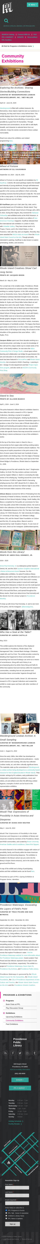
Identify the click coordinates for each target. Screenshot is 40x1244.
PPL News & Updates (15, 1218)
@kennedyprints (27, 607)
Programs (10, 1001)
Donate (19, 1080)
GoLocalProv (22, 359)
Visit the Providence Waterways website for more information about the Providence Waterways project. (20, 955)
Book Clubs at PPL (13, 1004)
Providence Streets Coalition (24, 985)
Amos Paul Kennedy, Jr (8, 566)
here (11, 141)
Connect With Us (24, 34)
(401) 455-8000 (20, 1073)
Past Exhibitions (12, 1024)
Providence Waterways (14, 966)
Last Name (9, 1192)
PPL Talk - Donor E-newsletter (18, 1213)
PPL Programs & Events (16, 1210)
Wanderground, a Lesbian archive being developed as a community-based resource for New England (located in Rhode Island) (20, 770)
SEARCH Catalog (8, 34)
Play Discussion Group (14, 1008)
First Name (9, 1184)
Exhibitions (10, 1013)
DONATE (20, 37)
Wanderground (5, 108)
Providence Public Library (29, 969)
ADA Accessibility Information (20, 1069)
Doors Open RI (28, 966)
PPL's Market (19, 1088)
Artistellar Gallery (9, 226)
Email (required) (11, 1200)
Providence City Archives (8, 969)
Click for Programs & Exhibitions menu (17, 46)
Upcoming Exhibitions (14, 1017)
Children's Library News (16, 1216)
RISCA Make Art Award (20, 234)
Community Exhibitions (14, 1020)
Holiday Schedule (15, 1121)
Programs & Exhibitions (17, 995)
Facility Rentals (14, 1124)
